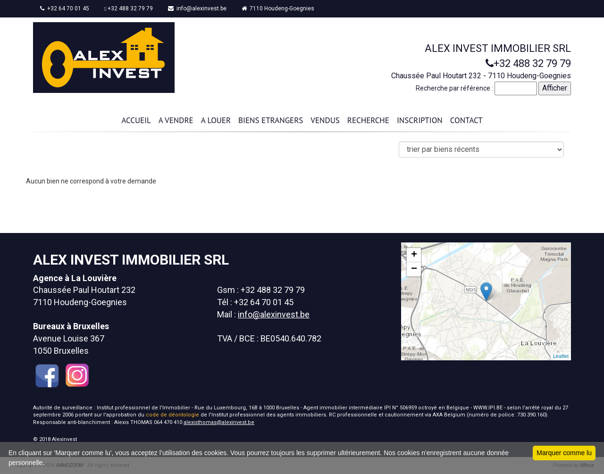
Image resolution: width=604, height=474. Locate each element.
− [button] (414, 269)
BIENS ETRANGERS (270, 120)
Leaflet (561, 356)
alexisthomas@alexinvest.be (219, 422)
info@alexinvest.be (197, 8)
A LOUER (216, 120)
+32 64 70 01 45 (64, 8)
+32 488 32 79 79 (128, 8)
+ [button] (414, 255)
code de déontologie (172, 415)
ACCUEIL (136, 120)
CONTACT (466, 120)
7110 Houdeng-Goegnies (278, 8)
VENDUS (324, 120)
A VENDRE (176, 120)
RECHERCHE (368, 120)
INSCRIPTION (420, 120)
